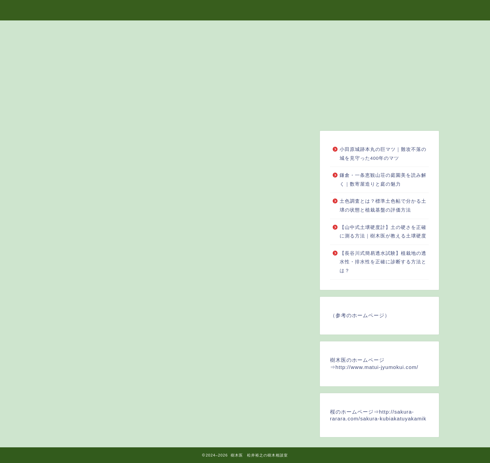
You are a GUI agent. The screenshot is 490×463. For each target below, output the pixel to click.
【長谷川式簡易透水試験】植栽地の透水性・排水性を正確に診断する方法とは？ (383, 262)
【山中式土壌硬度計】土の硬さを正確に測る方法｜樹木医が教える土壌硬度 (383, 232)
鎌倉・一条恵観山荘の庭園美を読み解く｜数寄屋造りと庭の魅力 (383, 180)
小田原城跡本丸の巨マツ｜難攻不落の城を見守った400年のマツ (383, 154)
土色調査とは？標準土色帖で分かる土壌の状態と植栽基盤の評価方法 (383, 206)
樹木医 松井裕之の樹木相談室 (245, 9)
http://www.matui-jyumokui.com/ (377, 367)
